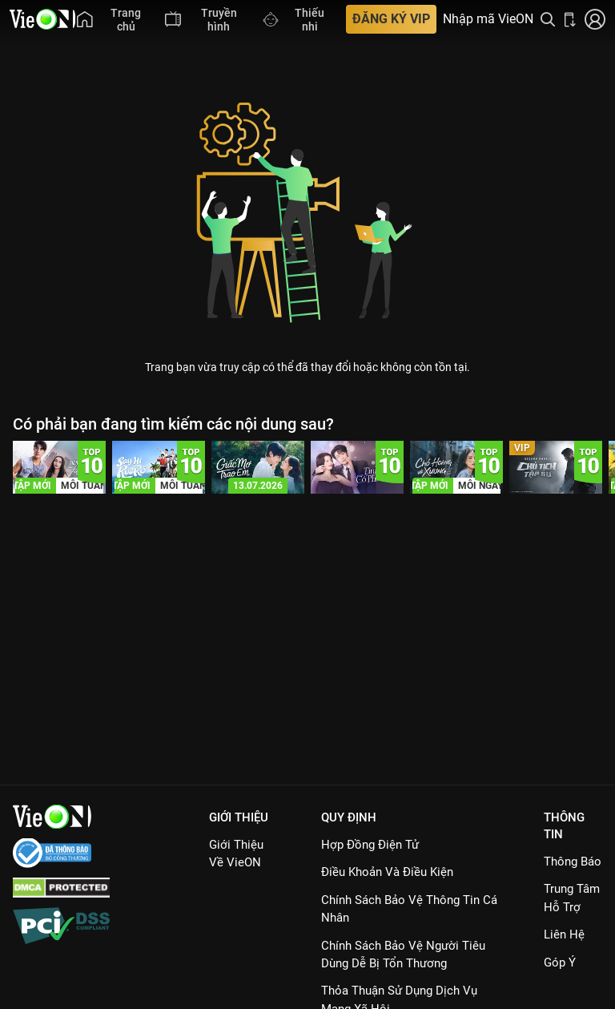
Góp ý (560, 962)
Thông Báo (572, 861)
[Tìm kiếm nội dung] (548, 19)
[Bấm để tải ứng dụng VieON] (570, 19)
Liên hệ (564, 934)
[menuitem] (113, 19)
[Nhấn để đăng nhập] (595, 19)
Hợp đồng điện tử (370, 844)
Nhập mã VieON (488, 19)
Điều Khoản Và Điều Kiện (387, 872)
